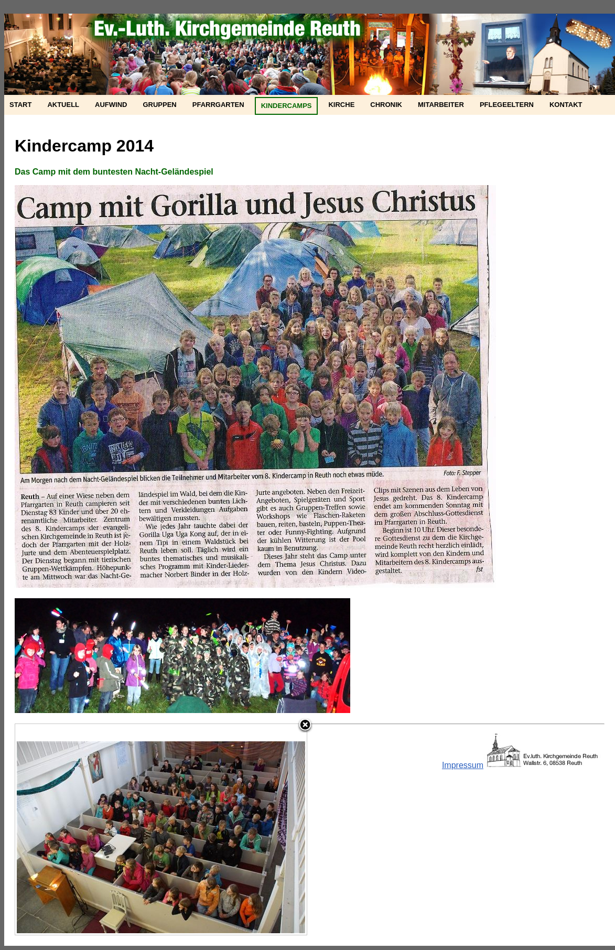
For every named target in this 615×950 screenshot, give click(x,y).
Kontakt (565, 105)
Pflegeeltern (507, 105)
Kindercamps (286, 106)
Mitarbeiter (441, 105)
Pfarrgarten (218, 105)
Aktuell (63, 105)
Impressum (462, 765)
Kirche (341, 105)
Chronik (386, 105)
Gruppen (159, 105)
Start (20, 105)
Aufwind (111, 105)
